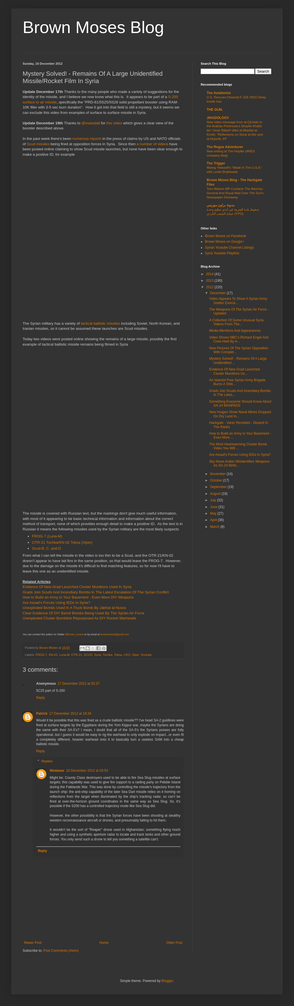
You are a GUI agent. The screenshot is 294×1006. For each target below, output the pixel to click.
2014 (210, 274)
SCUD (88, 654)
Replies (47, 761)
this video (114, 123)
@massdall (90, 123)
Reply (40, 698)
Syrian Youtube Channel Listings (229, 248)
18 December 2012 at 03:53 (87, 771)
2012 (210, 287)
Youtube (146, 654)
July (213, 500)
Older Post (174, 943)
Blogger (167, 981)
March (215, 527)
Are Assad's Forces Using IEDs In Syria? (56, 602)
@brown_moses (74, 634)
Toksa (118, 654)
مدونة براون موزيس (220, 205)
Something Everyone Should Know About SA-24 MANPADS (240, 403)
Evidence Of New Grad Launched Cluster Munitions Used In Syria (77, 587)
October (216, 480)
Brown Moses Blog (93, 27)
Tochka (107, 654)
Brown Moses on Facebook (225, 236)
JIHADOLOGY (218, 118)
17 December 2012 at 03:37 (78, 684)
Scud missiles (38, 144)
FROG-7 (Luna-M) (47, 536)
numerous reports (86, 138)
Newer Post (33, 943)
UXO (127, 654)
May (213, 513)
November (218, 474)
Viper (135, 654)
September (219, 487)
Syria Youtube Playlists (222, 253)
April (214, 520)
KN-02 (53, 654)
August (216, 494)
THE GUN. (215, 110)
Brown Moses (49, 647)
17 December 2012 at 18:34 (70, 714)
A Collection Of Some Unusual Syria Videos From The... (236, 322)
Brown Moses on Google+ (224, 242)
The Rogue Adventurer (225, 147)
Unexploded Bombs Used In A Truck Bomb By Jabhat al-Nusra (74, 608)
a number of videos (152, 144)
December (218, 293)
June (214, 507)
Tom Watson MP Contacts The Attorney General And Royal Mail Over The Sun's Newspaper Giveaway (235, 193)
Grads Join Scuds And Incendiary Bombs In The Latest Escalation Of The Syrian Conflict (96, 592)
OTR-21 (76, 654)
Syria (97, 654)
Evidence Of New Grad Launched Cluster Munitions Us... (234, 371)
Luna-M (64, 654)
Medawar (57, 771)
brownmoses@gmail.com (114, 634)
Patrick (41, 714)
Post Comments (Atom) (61, 951)
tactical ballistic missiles (100, 323)
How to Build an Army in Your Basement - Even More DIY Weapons (78, 597)
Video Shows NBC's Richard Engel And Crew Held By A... (239, 339)
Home (104, 943)
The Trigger (216, 163)
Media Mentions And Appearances (235, 331)
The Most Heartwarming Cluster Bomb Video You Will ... (238, 446)
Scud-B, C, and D (46, 548)
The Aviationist (219, 93)
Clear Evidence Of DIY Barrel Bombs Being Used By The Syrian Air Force (83, 613)
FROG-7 (41, 654)
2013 (210, 281)
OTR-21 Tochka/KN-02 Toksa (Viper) (62, 542)
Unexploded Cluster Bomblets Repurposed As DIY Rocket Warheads (79, 618)
